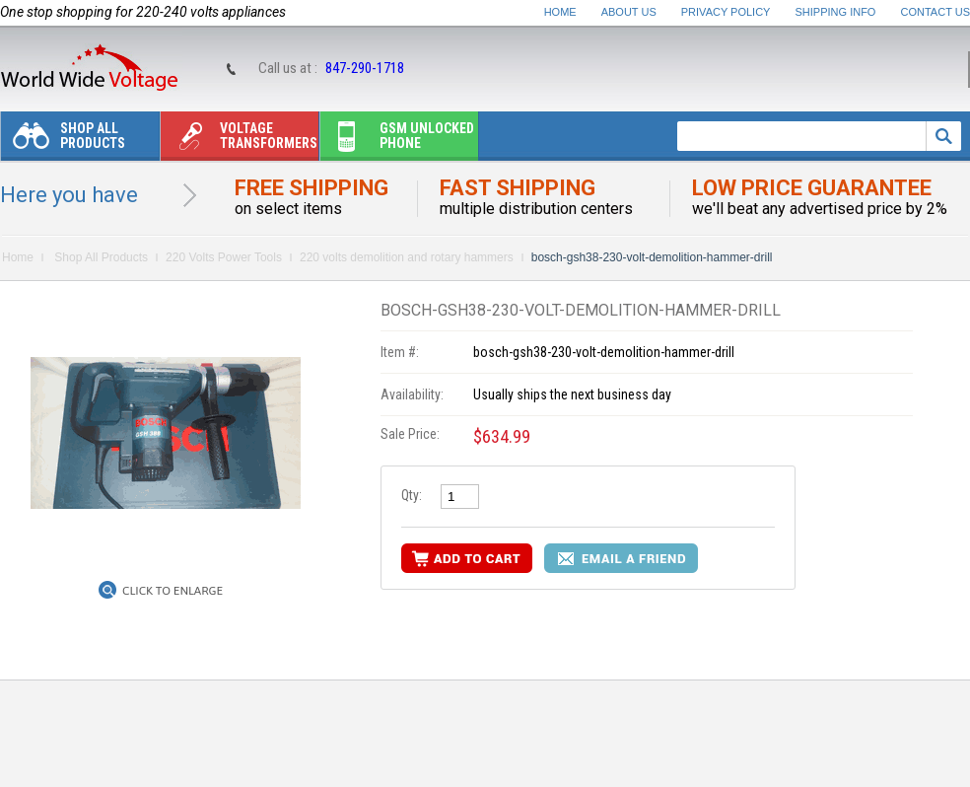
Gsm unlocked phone (397, 140)
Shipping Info (836, 12)
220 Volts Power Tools (224, 257)
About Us (629, 12)
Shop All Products (63, 140)
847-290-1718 (364, 68)
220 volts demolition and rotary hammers (407, 257)
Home (560, 12)
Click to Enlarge (172, 591)
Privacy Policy (726, 12)
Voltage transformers (239, 140)
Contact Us (936, 12)
